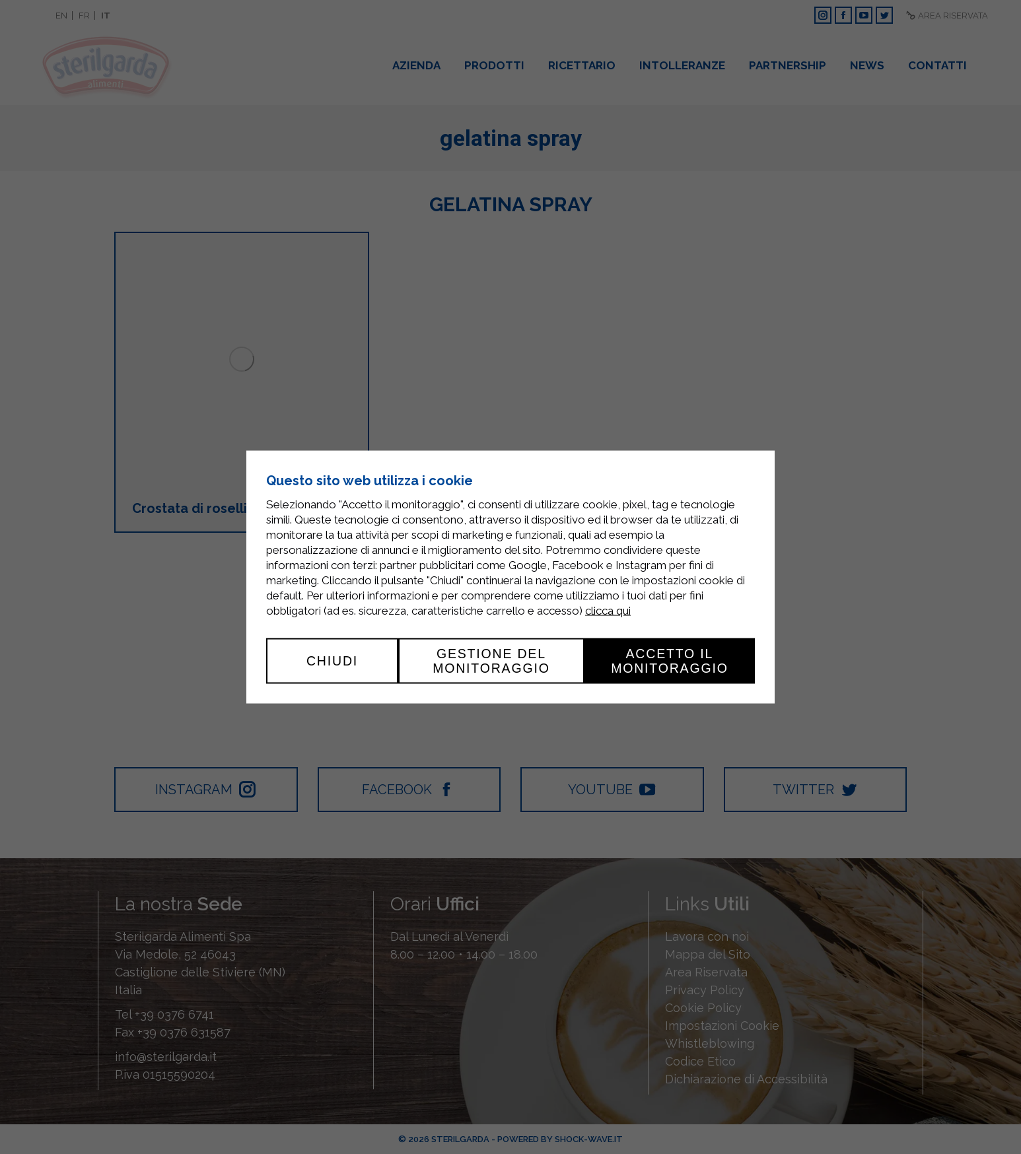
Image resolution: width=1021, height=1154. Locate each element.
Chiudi (332, 661)
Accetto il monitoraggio (669, 660)
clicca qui (608, 610)
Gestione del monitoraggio (491, 660)
